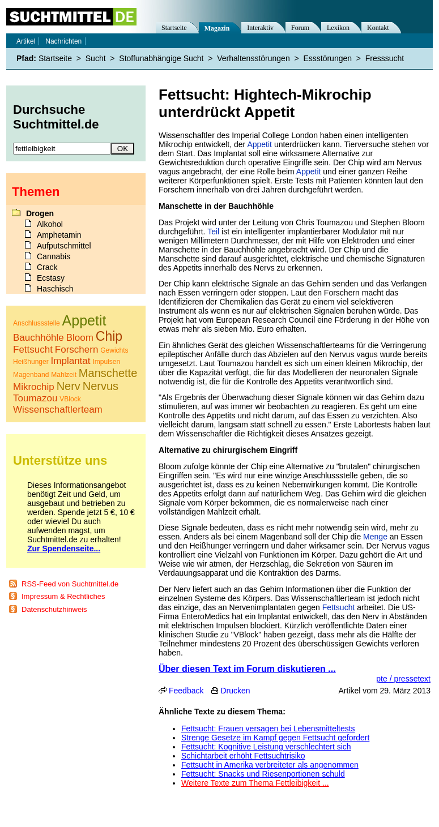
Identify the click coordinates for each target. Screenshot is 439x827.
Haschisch (55, 288)
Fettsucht (338, 607)
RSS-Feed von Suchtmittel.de (70, 584)
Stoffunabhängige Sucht (161, 58)
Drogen (40, 213)
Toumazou (35, 398)
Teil (213, 231)
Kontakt (378, 28)
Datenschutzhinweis (54, 609)
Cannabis (53, 256)
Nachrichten (63, 41)
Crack (47, 267)
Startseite (174, 28)
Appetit (259, 144)
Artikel (25, 41)
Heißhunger (31, 362)
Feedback (186, 690)
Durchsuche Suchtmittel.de (56, 116)
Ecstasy (51, 277)
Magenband (31, 375)
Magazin (217, 28)
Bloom (79, 337)
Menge (375, 536)
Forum (300, 28)
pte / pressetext (403, 678)
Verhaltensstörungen (253, 58)
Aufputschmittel (64, 245)
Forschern (77, 349)
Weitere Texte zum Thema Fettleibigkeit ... (255, 782)
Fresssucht (384, 58)
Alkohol (50, 224)
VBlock (69, 399)
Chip (109, 336)
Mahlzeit (63, 375)
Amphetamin (59, 234)
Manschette (108, 373)
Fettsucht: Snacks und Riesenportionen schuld (263, 773)
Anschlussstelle (36, 323)
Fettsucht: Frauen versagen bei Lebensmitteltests (268, 728)
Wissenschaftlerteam (58, 409)
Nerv (68, 386)
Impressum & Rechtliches (63, 596)
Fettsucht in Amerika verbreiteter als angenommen (270, 764)
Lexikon (338, 28)
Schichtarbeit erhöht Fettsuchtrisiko (243, 755)
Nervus (100, 386)
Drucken (235, 690)
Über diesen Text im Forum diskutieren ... (247, 669)
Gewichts (114, 350)
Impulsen (106, 362)
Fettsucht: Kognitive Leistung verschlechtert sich (266, 746)
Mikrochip (33, 387)
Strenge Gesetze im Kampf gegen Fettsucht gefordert (275, 737)
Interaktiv (260, 28)
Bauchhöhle (38, 337)
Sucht (96, 58)
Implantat (71, 360)
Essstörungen (327, 58)
